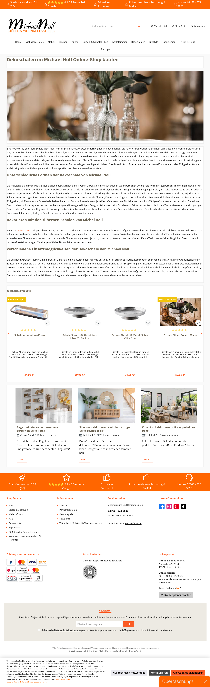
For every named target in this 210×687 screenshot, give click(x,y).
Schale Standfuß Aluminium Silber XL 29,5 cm (80, 340)
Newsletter (64, 518)
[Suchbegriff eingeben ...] (103, 28)
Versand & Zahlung (18, 509)
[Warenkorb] (197, 28)
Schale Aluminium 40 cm (29, 338)
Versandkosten (97, 648)
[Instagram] (169, 506)
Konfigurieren (159, 672)
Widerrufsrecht (16, 514)
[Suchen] (139, 28)
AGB (11, 518)
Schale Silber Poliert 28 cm (180, 338)
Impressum (14, 527)
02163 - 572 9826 (118, 510)
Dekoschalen (24, 233)
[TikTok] (183, 506)
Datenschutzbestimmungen (69, 630)
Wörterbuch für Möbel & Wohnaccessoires (80, 523)
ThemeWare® (135, 651)
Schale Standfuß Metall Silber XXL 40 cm (130, 340)
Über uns (64, 505)
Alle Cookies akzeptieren (188, 672)
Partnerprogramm (68, 509)
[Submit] (128, 624)
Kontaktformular (133, 523)
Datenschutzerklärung (64, 679)
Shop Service (14, 498)
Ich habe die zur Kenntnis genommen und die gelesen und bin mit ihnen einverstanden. (106, 630)
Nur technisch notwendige (129, 672)
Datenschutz (15, 523)
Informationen (65, 498)
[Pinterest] (176, 506)
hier (178, 588)
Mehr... (22, 462)
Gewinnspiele (66, 514)
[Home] (18, 45)
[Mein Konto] (179, 28)
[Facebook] (162, 506)
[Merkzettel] (159, 28)
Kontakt (12, 505)
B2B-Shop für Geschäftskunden (24, 532)
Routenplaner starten (176, 595)
